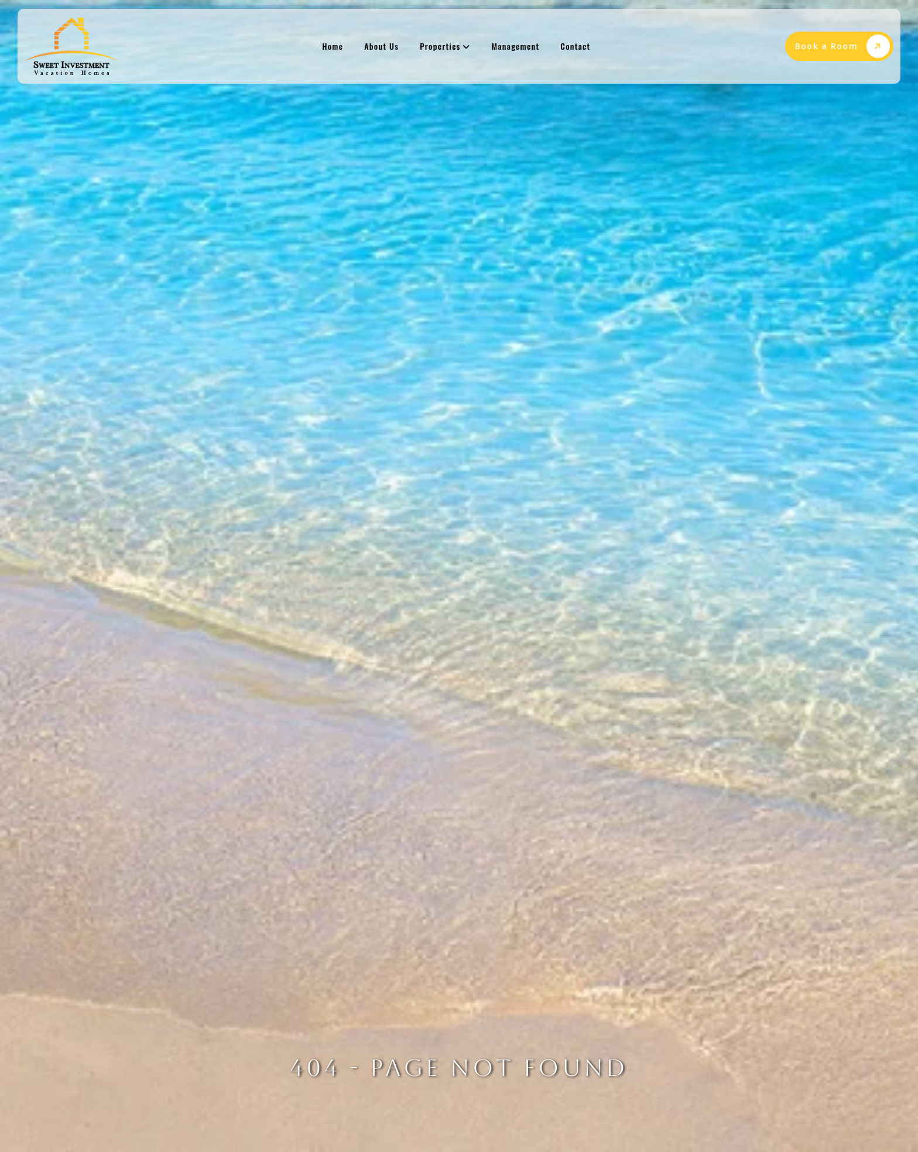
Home (332, 46)
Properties (445, 46)
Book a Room (842, 46)
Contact (575, 46)
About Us (381, 46)
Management (516, 46)
